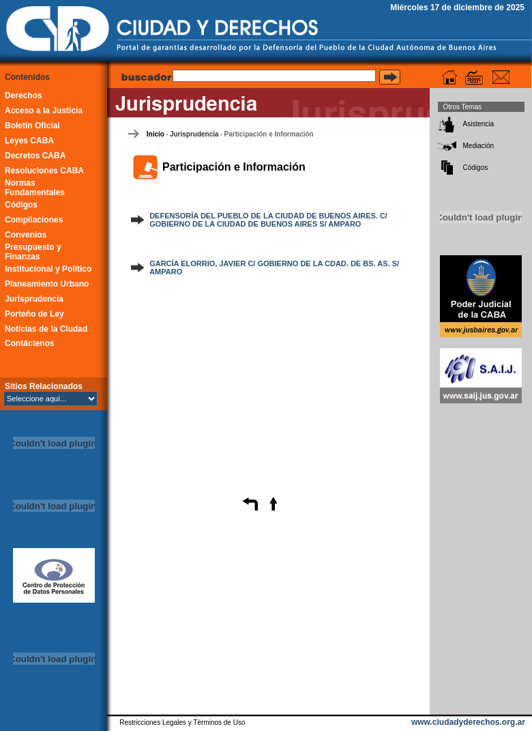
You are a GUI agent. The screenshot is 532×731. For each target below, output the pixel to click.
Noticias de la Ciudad (46, 329)
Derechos (23, 95)
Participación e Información (269, 134)
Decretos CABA (35, 155)
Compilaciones (34, 220)
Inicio (155, 134)
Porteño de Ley (34, 314)
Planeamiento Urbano (47, 284)
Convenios (25, 235)
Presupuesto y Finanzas (33, 251)
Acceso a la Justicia (44, 110)
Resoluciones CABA (44, 170)
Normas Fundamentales (35, 187)
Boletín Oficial (32, 125)
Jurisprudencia (34, 299)
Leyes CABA (29, 140)
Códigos (21, 205)
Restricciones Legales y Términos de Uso (182, 722)
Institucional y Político (48, 269)
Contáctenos (30, 343)
